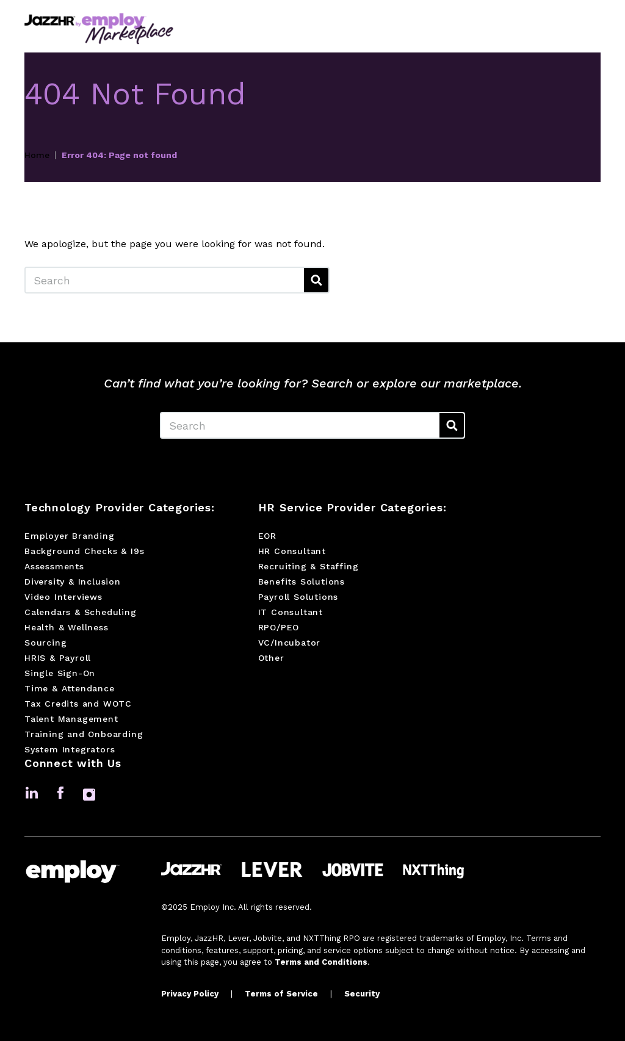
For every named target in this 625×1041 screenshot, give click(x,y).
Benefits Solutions (301, 581)
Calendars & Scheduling (80, 612)
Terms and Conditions (321, 962)
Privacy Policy (190, 993)
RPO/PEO (279, 627)
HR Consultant (292, 551)
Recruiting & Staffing (308, 566)
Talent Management (71, 719)
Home (36, 155)
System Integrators (69, 749)
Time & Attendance (69, 688)
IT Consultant (290, 612)
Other (271, 658)
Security (362, 993)
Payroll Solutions (298, 597)
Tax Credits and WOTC (78, 703)
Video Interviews (63, 597)
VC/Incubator (289, 642)
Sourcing (45, 642)
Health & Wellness (66, 627)
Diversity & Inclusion (72, 581)
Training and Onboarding (83, 734)
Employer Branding (69, 536)
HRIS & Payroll (57, 658)
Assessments (54, 566)
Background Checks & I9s (84, 551)
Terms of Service (281, 993)
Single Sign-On (59, 673)
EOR (267, 536)
